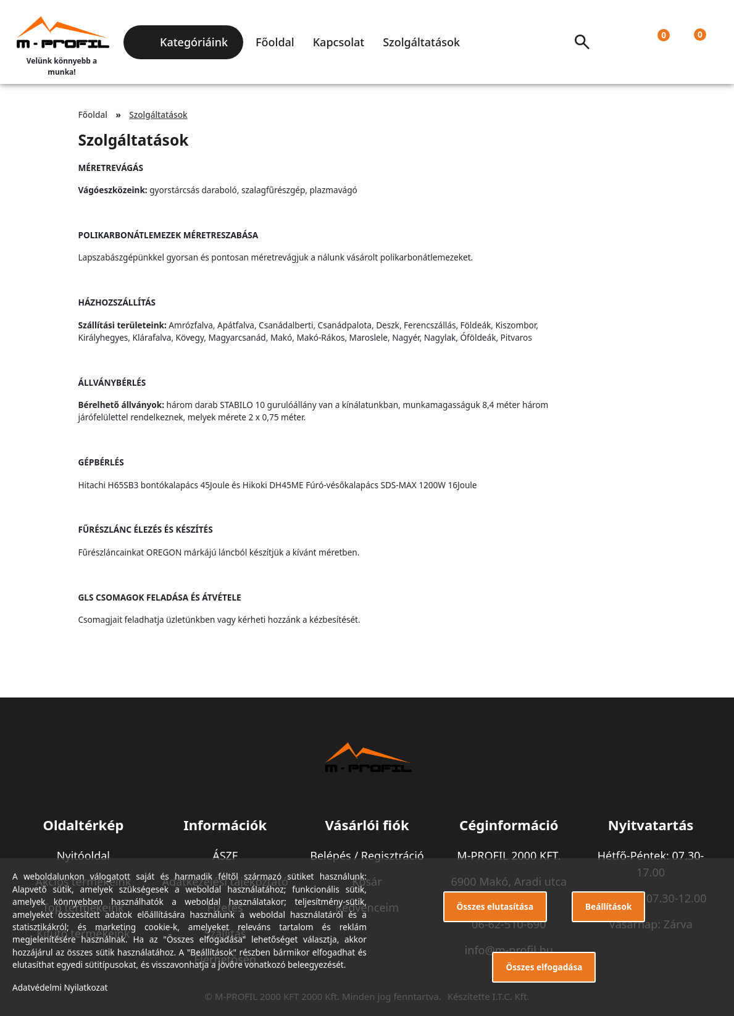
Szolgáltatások (421, 42)
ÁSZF (225, 855)
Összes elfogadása (544, 967)
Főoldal (275, 42)
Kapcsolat (338, 42)
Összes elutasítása (495, 906)
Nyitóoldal (83, 855)
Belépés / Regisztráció (367, 855)
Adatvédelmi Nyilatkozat (60, 987)
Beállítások (608, 906)
